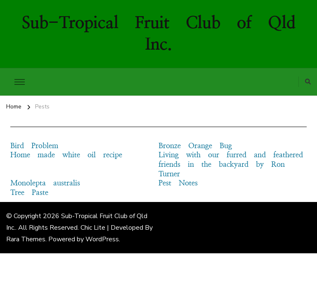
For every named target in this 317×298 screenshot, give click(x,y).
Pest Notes (178, 183)
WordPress (102, 239)
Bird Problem (34, 146)
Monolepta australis (45, 183)
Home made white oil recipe (66, 155)
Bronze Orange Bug (195, 146)
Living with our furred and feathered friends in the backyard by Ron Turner (230, 164)
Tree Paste (29, 193)
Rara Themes (25, 239)
